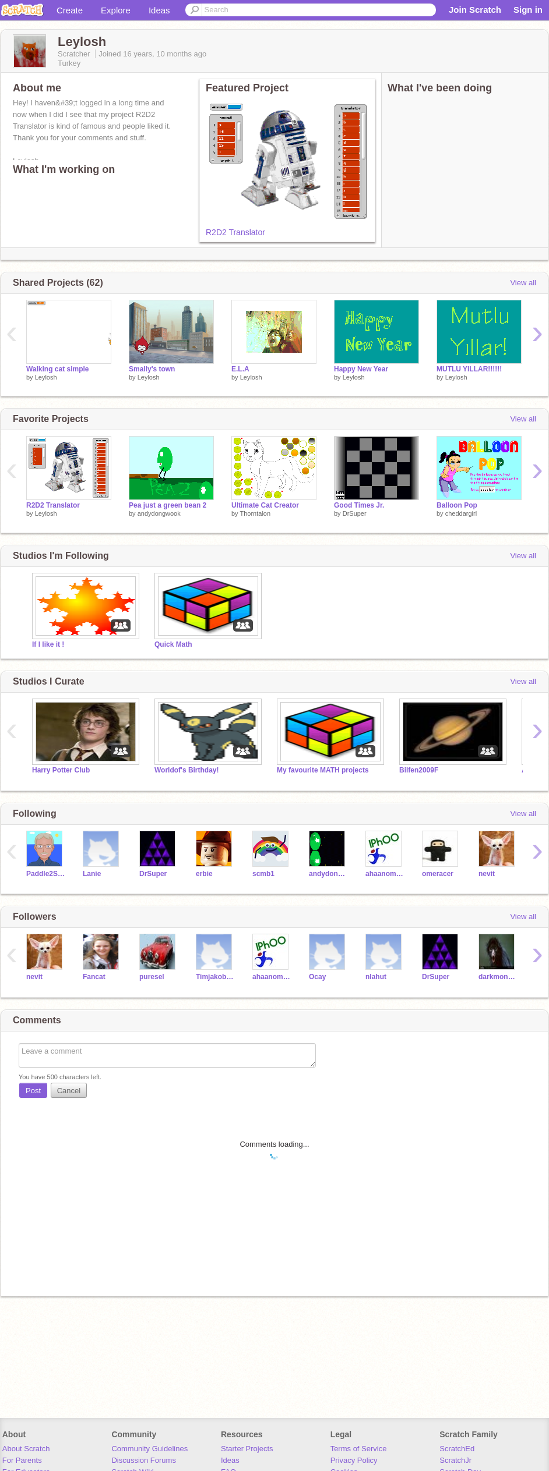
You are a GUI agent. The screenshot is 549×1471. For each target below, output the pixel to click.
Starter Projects (247, 1448)
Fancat (94, 977)
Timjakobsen (215, 977)
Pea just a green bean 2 (167, 505)
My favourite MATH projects (323, 770)
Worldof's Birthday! (186, 770)
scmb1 (263, 874)
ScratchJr (455, 1460)
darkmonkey (498, 977)
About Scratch (26, 1448)
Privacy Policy (354, 1460)
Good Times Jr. (359, 505)
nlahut (375, 977)
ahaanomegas (384, 874)
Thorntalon (255, 513)
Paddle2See (45, 874)
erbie (204, 874)
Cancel (68, 1090)
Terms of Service (358, 1448)
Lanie (92, 874)
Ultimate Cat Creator (265, 505)
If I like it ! (48, 644)
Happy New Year (361, 369)
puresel (151, 977)
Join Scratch (475, 10)
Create (70, 10)
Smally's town (152, 369)
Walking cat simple (57, 369)
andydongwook (159, 513)
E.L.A (240, 369)
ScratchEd (456, 1448)
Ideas (159, 10)
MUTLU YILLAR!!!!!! (469, 369)
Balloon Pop (457, 505)
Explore (116, 10)
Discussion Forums (143, 1460)
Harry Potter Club (61, 770)
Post (33, 1090)
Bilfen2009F (418, 770)
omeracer (437, 874)
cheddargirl (461, 513)
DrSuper (355, 513)
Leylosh (46, 377)
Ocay (317, 977)
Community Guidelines (149, 1448)
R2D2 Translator (235, 232)
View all (523, 282)
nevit (486, 874)
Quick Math (173, 644)
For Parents (22, 1460)
